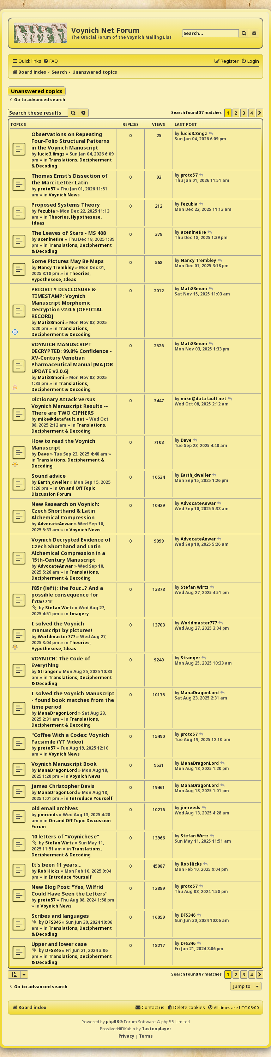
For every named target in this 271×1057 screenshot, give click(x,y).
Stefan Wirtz (59, 608)
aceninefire (51, 239)
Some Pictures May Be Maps (67, 261)
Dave (43, 454)
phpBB (112, 1021)
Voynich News (64, 195)
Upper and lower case (59, 944)
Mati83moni (51, 322)
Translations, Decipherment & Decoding (61, 331)
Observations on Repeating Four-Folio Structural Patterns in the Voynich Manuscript (70, 141)
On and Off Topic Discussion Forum (63, 491)
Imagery (79, 614)
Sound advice (48, 475)
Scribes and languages (60, 915)
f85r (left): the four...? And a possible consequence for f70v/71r (67, 595)
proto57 (46, 189)
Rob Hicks (49, 871)
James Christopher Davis (63, 786)
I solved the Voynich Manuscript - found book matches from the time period (72, 700)
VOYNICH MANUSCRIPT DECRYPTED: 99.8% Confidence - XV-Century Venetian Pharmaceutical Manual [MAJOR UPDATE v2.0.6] (72, 357)
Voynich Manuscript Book (64, 763)
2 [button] (236, 113)
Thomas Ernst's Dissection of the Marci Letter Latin (69, 179)
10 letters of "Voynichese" (65, 836)
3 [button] (243, 113)
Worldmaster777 (56, 637)
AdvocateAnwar (55, 524)
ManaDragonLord (57, 713)
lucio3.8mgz (51, 154)
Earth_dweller (53, 482)
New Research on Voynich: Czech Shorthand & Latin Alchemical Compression (65, 511)
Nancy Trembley (56, 267)
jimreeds (48, 815)
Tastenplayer (156, 1028)
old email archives (54, 808)
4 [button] (252, 113)
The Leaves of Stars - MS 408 (68, 233)
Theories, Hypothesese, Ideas (61, 276)
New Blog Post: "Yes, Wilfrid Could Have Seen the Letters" (69, 890)
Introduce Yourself (91, 798)
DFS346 (53, 922)
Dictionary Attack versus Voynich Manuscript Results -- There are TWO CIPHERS (69, 406)
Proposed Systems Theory (65, 204)
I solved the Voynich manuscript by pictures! (61, 627)
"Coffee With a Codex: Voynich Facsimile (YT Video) (70, 738)
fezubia (46, 211)
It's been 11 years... (56, 864)
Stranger (48, 671)
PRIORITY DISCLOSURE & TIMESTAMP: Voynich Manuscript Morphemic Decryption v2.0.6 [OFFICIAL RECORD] (67, 302)
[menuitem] (50, 61)
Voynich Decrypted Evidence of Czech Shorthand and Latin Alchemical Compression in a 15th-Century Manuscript (71, 549)
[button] (259, 113)
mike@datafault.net (61, 419)
